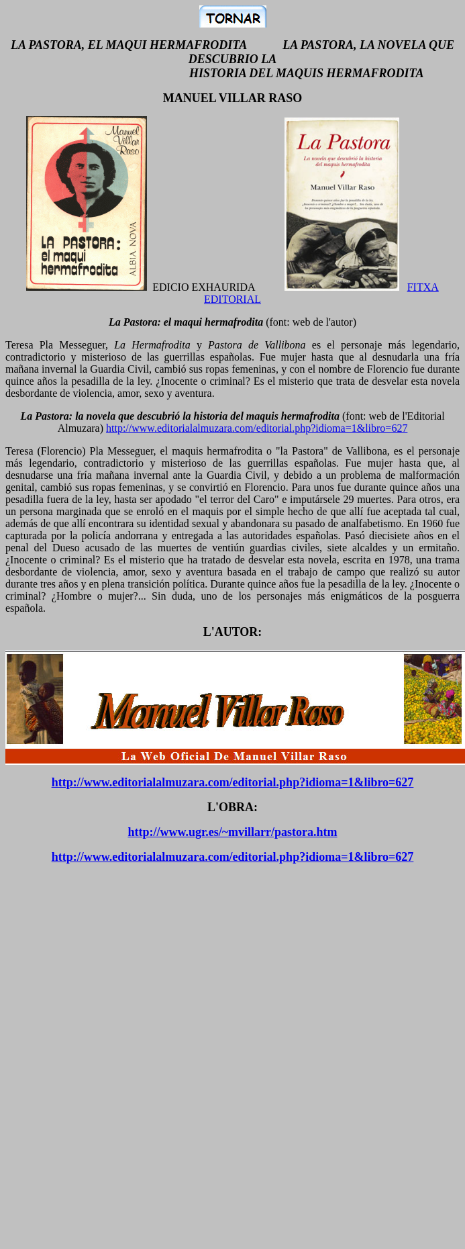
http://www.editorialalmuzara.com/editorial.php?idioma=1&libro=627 (256, 428)
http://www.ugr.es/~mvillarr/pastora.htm (232, 832)
